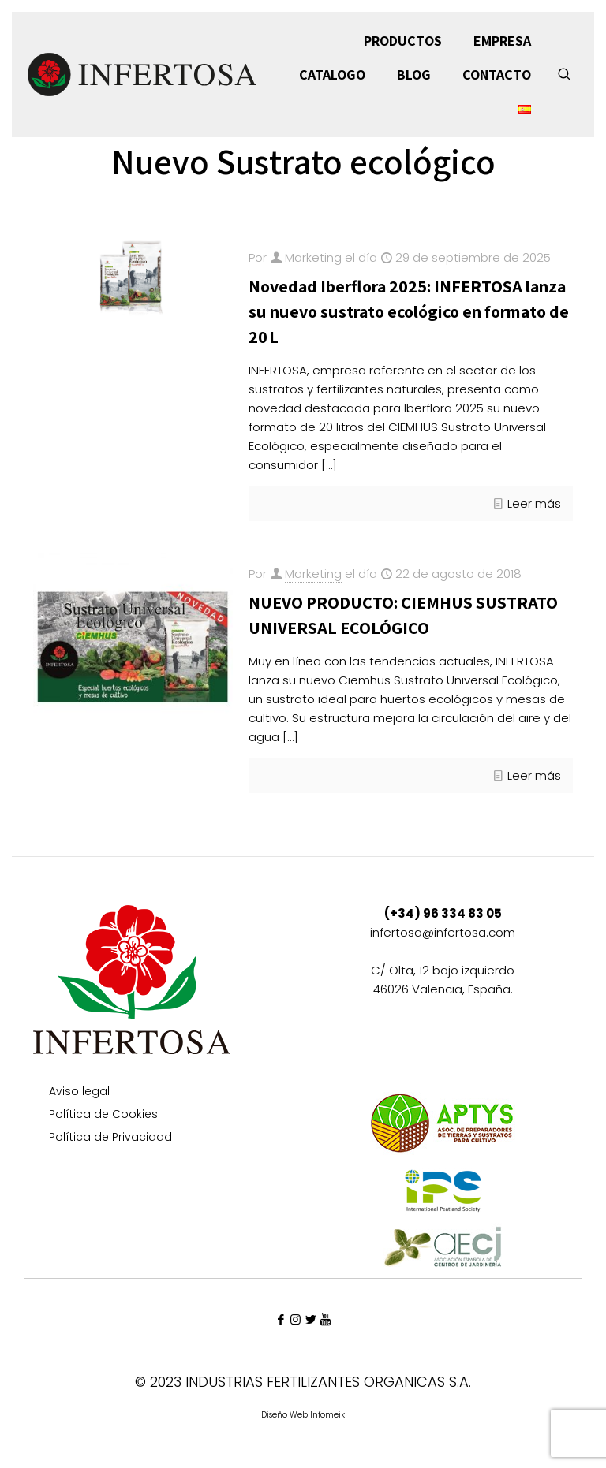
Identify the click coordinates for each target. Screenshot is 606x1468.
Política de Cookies (103, 1115)
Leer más (534, 503)
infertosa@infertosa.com (442, 932)
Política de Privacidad (110, 1138)
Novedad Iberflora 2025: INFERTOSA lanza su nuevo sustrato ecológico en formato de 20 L (409, 311)
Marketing (313, 257)
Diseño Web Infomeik (303, 1415)
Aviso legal (79, 1092)
